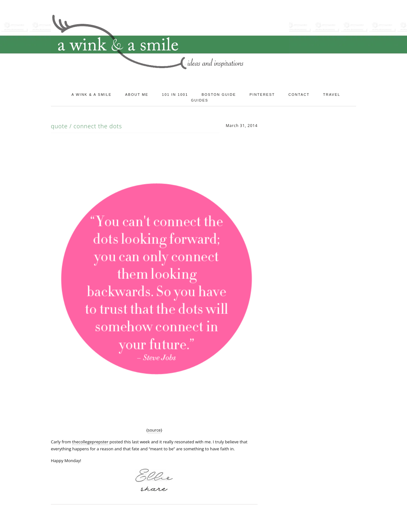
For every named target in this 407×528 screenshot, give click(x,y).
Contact (298, 94)
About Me (136, 94)
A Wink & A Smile (92, 94)
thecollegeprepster (90, 442)
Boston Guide (219, 94)
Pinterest (262, 94)
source (154, 430)
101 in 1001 (175, 94)
